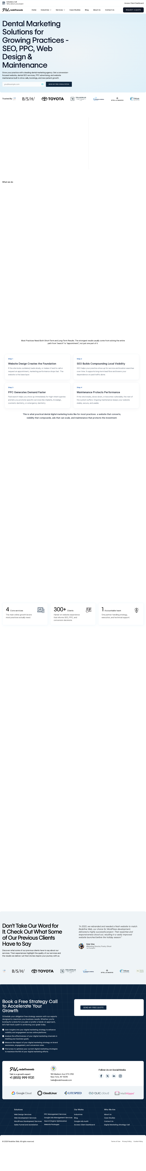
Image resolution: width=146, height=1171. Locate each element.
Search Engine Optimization (55, 1121)
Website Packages (51, 1124)
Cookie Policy (138, 1141)
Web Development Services (25, 1118)
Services (59, 10)
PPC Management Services (55, 1114)
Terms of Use (115, 1141)
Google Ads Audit (81, 1121)
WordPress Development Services (28, 1121)
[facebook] (101, 1076)
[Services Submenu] (65, 10)
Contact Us (109, 10)
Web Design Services (22, 1114)
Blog (87, 10)
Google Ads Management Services (58, 1118)
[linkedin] (113, 1076)
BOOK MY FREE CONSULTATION (59, 84)
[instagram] (120, 1076)
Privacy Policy (127, 1141)
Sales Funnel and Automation (26, 1125)
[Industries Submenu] (51, 10)
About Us (96, 10)
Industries (45, 10)
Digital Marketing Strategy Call (117, 1125)
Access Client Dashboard (84, 1125)
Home (34, 10)
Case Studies (74, 10)
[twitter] (107, 1076)
